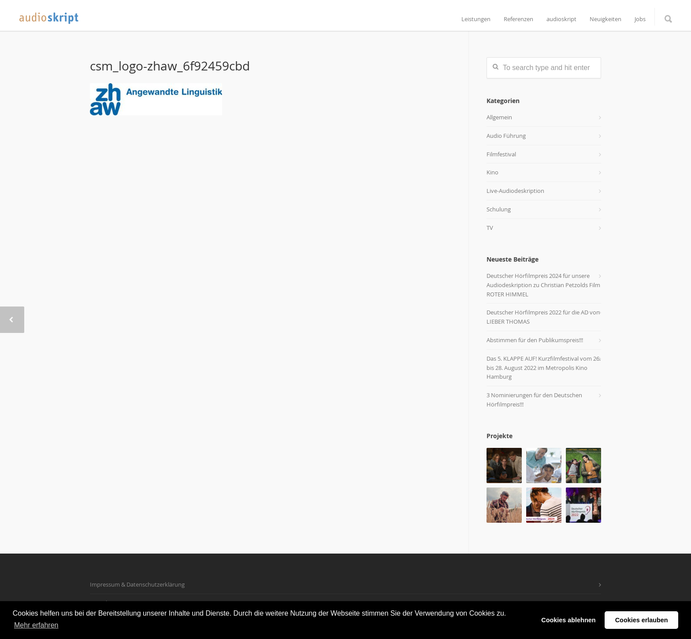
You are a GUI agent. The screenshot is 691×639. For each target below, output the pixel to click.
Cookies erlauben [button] (641, 620)
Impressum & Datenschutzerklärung (137, 584)
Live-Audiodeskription (515, 191)
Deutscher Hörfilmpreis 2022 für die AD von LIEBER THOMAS (543, 316)
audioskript (561, 19)
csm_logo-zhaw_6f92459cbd (170, 66)
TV (490, 228)
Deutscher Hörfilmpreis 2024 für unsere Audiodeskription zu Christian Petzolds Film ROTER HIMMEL (543, 285)
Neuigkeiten (605, 19)
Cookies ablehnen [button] (568, 620)
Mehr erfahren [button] (36, 625)
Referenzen (518, 19)
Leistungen (475, 19)
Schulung (499, 209)
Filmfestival (501, 154)
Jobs (640, 19)
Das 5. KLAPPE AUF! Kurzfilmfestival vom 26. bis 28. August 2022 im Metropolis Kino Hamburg (544, 368)
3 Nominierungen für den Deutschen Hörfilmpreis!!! (534, 399)
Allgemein (499, 117)
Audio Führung (506, 136)
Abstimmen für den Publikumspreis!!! (535, 340)
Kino (492, 172)
